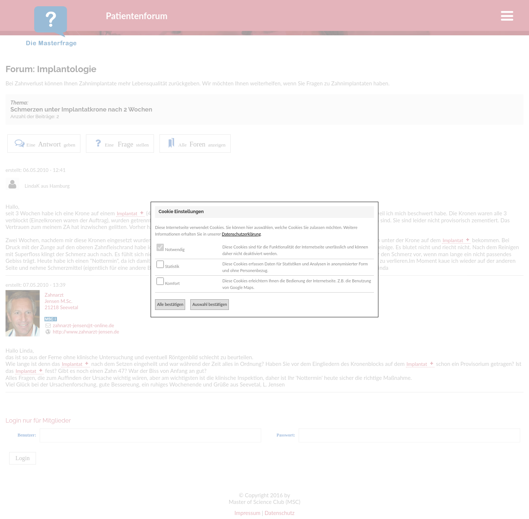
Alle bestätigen (170, 304)
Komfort (168, 283)
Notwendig (170, 249)
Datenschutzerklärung (241, 234)
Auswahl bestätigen (209, 304)
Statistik (167, 266)
